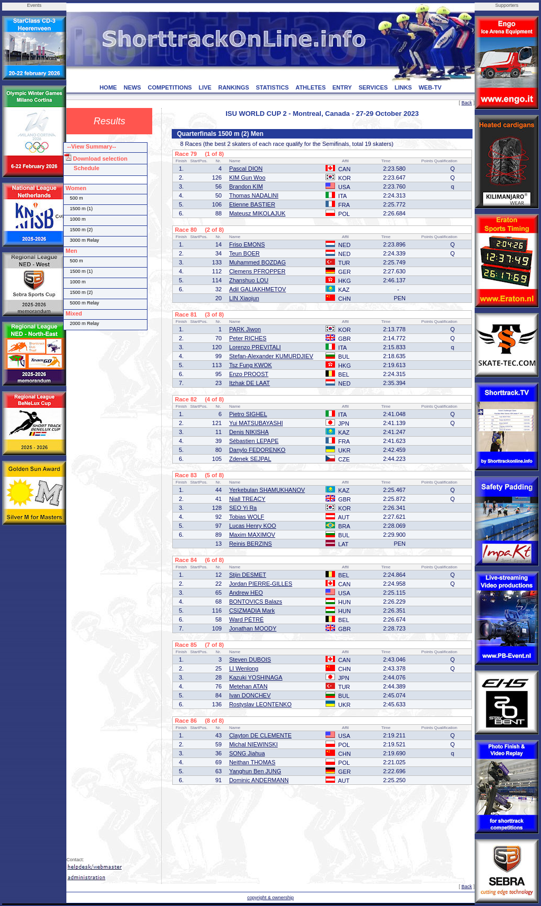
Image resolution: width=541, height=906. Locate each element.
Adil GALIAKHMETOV (257, 289)
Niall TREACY (247, 499)
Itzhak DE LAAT (249, 383)
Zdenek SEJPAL (250, 459)
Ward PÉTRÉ (246, 619)
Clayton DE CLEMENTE (260, 735)
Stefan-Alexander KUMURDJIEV (271, 356)
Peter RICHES (248, 338)
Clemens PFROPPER (257, 271)
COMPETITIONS (169, 87)
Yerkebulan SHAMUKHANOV (267, 490)
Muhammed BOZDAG (257, 262)
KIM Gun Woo (247, 177)
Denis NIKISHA (249, 432)
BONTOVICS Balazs (255, 601)
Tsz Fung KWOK (250, 365)
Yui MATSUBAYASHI (256, 423)
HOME (108, 87)
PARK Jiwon (245, 329)
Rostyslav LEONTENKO (260, 704)
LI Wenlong (243, 668)
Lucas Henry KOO (252, 526)
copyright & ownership (270, 897)
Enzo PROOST (249, 374)
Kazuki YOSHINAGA (255, 677)
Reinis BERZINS (250, 543)
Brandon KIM (246, 186)
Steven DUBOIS (250, 659)
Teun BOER (244, 253)
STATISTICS (272, 87)
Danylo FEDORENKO (257, 450)
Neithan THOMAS (252, 762)
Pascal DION (246, 168)
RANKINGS (233, 87)
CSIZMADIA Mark (252, 610)
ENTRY (342, 87)
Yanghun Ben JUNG (255, 771)
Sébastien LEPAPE (254, 441)
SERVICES (373, 87)
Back (466, 102)
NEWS (132, 87)
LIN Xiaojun (244, 298)
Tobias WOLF (246, 517)
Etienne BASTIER (252, 204)
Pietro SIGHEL (248, 414)
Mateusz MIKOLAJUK (257, 213)
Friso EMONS (247, 244)
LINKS (403, 87)
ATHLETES (311, 87)
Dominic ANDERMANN (259, 780)
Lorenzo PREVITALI (255, 347)
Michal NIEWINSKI (253, 744)
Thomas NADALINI (254, 195)
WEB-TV (430, 87)
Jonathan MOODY (253, 628)
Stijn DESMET (247, 575)
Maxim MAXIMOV (252, 534)
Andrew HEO (246, 592)
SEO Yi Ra (243, 508)
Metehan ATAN (248, 686)
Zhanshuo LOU (249, 280)
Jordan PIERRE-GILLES (260, 583)
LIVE (205, 87)
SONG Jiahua (247, 753)
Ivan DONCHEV (250, 695)
